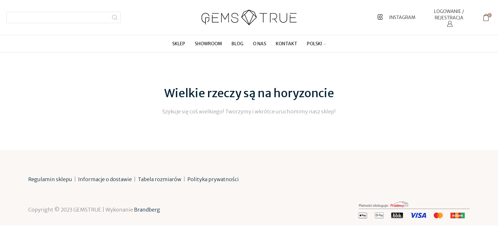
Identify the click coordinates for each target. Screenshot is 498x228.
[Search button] (115, 17)
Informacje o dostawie (105, 179)
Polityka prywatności (213, 179)
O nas (259, 44)
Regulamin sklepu (50, 179)
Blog (237, 44)
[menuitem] (316, 43)
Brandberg (147, 209)
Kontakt (286, 44)
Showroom (208, 44)
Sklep (178, 44)
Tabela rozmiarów (159, 179)
